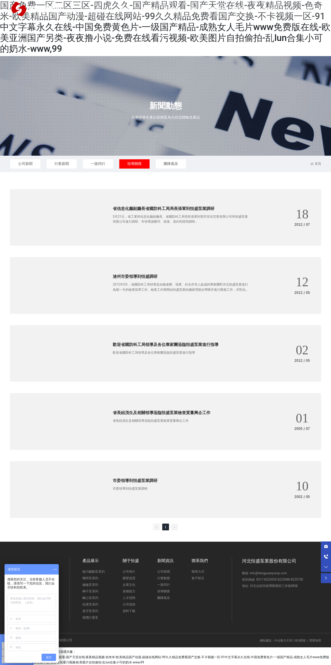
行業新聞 (61, 164)
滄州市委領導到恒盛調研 (135, 276)
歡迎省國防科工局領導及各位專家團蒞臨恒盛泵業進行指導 (165, 344)
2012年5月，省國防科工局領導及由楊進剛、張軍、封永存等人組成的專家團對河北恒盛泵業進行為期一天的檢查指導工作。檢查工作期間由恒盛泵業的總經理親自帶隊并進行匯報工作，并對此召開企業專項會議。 (181, 289)
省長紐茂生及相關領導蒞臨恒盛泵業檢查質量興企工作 (161, 412)
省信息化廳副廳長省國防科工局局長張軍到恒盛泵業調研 (163, 208)
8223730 (297, 579)
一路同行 (98, 164)
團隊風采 (171, 164)
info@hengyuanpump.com (268, 573)
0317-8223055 (266, 579)
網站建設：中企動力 (273, 640)
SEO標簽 (300, 640)
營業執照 (315, 640)
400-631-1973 (276, 9)
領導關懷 (134, 164)
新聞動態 (165, 106)
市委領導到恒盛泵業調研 (135, 480)
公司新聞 (25, 164)
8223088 (283, 579)
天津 (289, 640)
